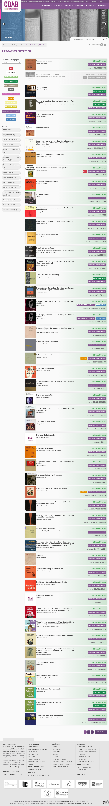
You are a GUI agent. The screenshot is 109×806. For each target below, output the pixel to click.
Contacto (102, 5)
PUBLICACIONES (83, 764)
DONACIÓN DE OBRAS (84, 756)
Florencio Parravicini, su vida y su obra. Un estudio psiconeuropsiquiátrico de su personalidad (55, 650)
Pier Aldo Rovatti (56, 450)
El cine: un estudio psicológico (48, 275)
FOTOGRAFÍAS (57, 752)
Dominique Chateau (43, 90)
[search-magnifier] (106, 39)
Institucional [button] (47, 6)
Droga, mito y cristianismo (47, 234)
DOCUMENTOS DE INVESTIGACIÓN (62, 764)
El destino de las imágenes (47, 341)
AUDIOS (55, 754)
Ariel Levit (49, 718)
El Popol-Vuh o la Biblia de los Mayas (51, 488)
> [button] (105, 24)
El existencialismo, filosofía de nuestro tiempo (55, 382)
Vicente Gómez (41, 465)
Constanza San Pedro (52, 626)
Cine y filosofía (42, 87)
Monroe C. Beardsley (43, 571)
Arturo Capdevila (42, 491)
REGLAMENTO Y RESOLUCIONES (38, 749)
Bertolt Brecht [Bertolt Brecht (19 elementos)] (9, 205)
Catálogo (15, 45)
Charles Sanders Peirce (44, 156)
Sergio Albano (41, 718)
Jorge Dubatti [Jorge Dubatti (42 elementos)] (9, 135)
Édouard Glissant (42, 637)
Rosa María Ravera (49, 584)
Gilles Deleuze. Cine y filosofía (48, 689)
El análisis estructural (45, 248)
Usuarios (92, 6)
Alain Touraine (41, 116)
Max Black (62, 76)
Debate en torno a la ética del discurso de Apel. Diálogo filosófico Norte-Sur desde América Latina (55, 142)
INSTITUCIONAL (33, 744)
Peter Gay (40, 664)
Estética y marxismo (44, 595)
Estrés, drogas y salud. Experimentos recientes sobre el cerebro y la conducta (55, 609)
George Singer (51, 612)
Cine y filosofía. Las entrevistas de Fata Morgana (55, 102)
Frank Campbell (42, 612)
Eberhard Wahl (44, 252)
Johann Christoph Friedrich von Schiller (49, 531)
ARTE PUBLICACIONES (84, 767)
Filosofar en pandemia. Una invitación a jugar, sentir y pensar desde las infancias (55, 623)
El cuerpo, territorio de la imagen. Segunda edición (55, 302)
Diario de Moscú (42, 194)
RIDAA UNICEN (82, 754)
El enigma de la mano (45, 368)
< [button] (4, 24)
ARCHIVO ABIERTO (34, 770)
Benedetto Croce (42, 63)
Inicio (7, 45)
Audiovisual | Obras (11, 77)
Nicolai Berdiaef (42, 357)
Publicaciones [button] (80, 7)
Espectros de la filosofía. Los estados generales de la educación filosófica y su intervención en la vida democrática (55, 543)
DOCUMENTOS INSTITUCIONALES (62, 761)
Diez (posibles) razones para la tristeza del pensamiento (55, 209)
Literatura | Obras (11, 102)
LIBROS (55, 747)
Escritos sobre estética (45, 528)
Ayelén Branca (41, 626)
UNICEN (53, 1)
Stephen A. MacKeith (51, 332)
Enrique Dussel (48, 147)
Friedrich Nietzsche (43, 437)
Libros (22, 45)
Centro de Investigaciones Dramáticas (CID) (35, 1)
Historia (11, 98)
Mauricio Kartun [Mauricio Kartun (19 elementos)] (10, 210)
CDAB (87, 1)
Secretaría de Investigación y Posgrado (71, 1)
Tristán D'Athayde (42, 385)
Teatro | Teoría (11, 119)
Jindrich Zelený (42, 183)
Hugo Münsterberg (43, 277)
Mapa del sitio (88, 804)
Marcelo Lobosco (49, 547)
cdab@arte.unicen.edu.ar (75, 804)
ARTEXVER (32, 756)
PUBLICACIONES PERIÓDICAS (61, 766)
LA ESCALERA (82, 769)
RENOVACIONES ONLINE (85, 747)
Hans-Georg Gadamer (43, 397)
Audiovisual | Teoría (11, 81)
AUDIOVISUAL (57, 749)
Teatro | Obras (10, 115)
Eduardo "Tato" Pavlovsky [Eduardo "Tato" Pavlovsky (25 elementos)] (11, 158)
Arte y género (11, 72)
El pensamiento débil (45, 448)
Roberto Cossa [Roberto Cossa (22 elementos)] (9, 187)
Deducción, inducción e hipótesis (50, 154)
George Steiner (41, 212)
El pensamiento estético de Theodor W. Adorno (55, 462)
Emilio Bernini (49, 105)
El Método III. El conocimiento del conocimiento (55, 409)
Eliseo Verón (41, 250)
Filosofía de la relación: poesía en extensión (54, 635)
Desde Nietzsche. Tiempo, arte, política (52, 168)
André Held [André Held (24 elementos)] (8, 172)
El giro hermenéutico (45, 395)
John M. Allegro (42, 237)
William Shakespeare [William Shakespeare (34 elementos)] (11, 151)
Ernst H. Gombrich (42, 76)
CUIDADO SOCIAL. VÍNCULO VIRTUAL (39, 775)
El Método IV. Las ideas (45, 422)
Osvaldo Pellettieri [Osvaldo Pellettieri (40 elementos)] (10, 139)
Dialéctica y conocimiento (47, 181)
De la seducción (42, 128)
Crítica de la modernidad (46, 114)
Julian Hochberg (53, 76)
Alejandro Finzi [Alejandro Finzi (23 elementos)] (9, 177)
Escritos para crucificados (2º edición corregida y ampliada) (55, 503)
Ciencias (11, 89)
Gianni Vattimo (46, 450)
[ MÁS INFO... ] (14, 767)
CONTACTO (81, 775)
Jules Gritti (52, 252)
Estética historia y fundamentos (49, 569)
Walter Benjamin (42, 197)
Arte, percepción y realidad (47, 74)
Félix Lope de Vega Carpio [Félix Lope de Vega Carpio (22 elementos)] (11, 193)
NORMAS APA (82, 759)
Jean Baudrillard (42, 130)
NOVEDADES (32, 773)
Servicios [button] (69, 6)
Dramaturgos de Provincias (11, 94)
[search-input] (87, 39)
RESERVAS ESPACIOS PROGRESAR (87, 752)
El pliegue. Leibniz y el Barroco (49, 475)
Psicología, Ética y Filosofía (10, 111)
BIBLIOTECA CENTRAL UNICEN (37, 761)
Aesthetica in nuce (44, 61)
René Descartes (42, 223)
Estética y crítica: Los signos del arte (51, 582)
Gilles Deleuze (41, 477)
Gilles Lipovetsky (42, 292)
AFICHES (55, 756)
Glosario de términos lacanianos (49, 715)
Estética (39, 555)
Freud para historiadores (46, 662)
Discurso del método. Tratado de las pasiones (54, 221)
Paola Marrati (41, 691)
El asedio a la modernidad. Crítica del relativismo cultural (55, 262)
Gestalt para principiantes (47, 675)
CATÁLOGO (56, 744)
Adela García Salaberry (44, 654)
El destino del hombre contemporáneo (52, 355)
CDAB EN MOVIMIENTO (36, 767)
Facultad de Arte (97, 1)
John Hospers (54, 571)
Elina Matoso (41, 305)
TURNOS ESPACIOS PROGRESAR (87, 749)
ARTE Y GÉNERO (33, 754)
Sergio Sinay (41, 678)
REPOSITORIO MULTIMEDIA (86, 761)
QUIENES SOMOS (33, 747)
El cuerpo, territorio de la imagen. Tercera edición (55, 315)
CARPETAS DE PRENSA (59, 759)
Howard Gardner (57, 718)
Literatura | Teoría (11, 106)
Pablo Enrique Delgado (44, 506)
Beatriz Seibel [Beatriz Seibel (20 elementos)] (9, 200)
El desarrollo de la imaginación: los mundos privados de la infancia (55, 329)
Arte (11, 68)
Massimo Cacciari (42, 170)
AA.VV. (39, 597)
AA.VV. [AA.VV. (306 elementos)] (7, 130)
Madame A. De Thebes (43, 370)
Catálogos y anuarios (11, 85)
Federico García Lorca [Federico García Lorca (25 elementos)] (11, 166)
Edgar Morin (40, 412)
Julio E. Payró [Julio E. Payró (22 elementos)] (9, 182)
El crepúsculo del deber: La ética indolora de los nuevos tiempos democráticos (55, 289)
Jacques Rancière (42, 344)
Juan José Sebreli (42, 265)
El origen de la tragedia (45, 435)
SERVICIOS (81, 744)
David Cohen (41, 332)
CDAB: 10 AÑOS (33, 752)
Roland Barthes (62, 250)
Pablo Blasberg (49, 678)
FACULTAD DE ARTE (34, 759)
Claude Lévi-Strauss (52, 250)
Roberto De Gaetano (62, 105)
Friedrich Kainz (41, 557)
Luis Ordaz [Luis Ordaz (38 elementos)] (8, 144)
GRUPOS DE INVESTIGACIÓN (86, 772)
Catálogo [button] (58, 6)
